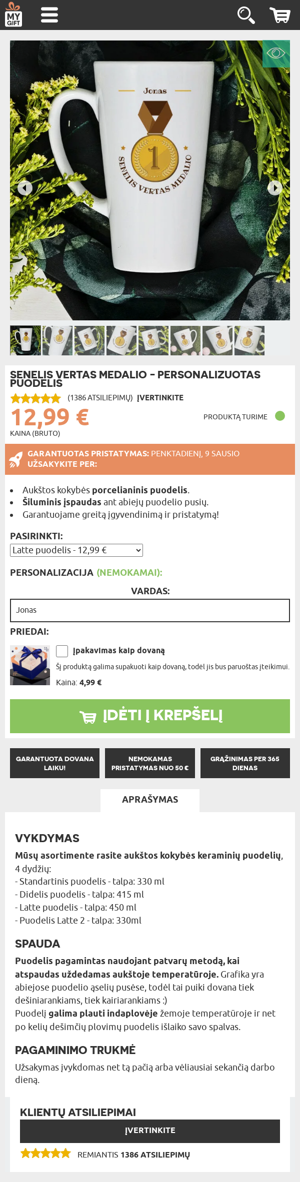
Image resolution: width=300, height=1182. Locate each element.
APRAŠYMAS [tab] (150, 800)
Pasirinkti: (36, 537)
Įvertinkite (150, 1131)
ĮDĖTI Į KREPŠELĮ (162, 715)
